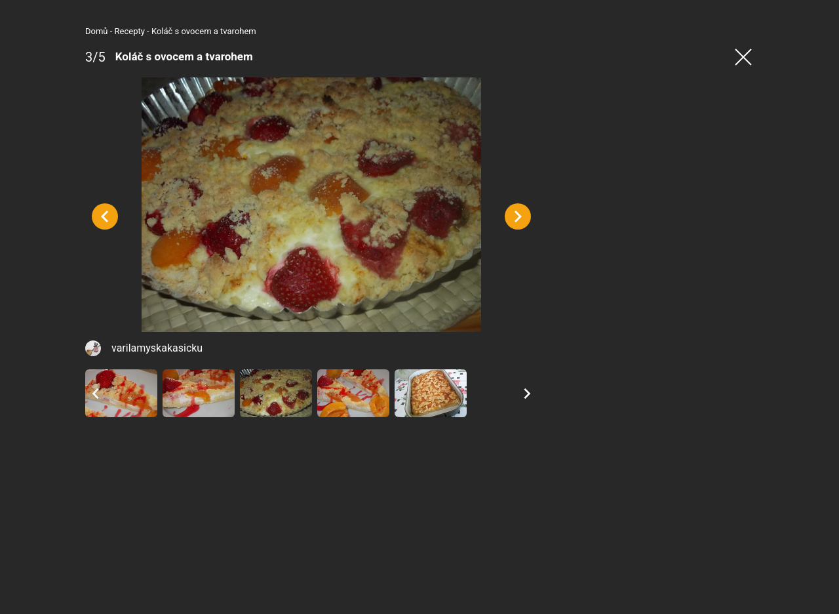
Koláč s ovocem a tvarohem (203, 31)
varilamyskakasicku (157, 348)
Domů (96, 31)
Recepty (130, 31)
